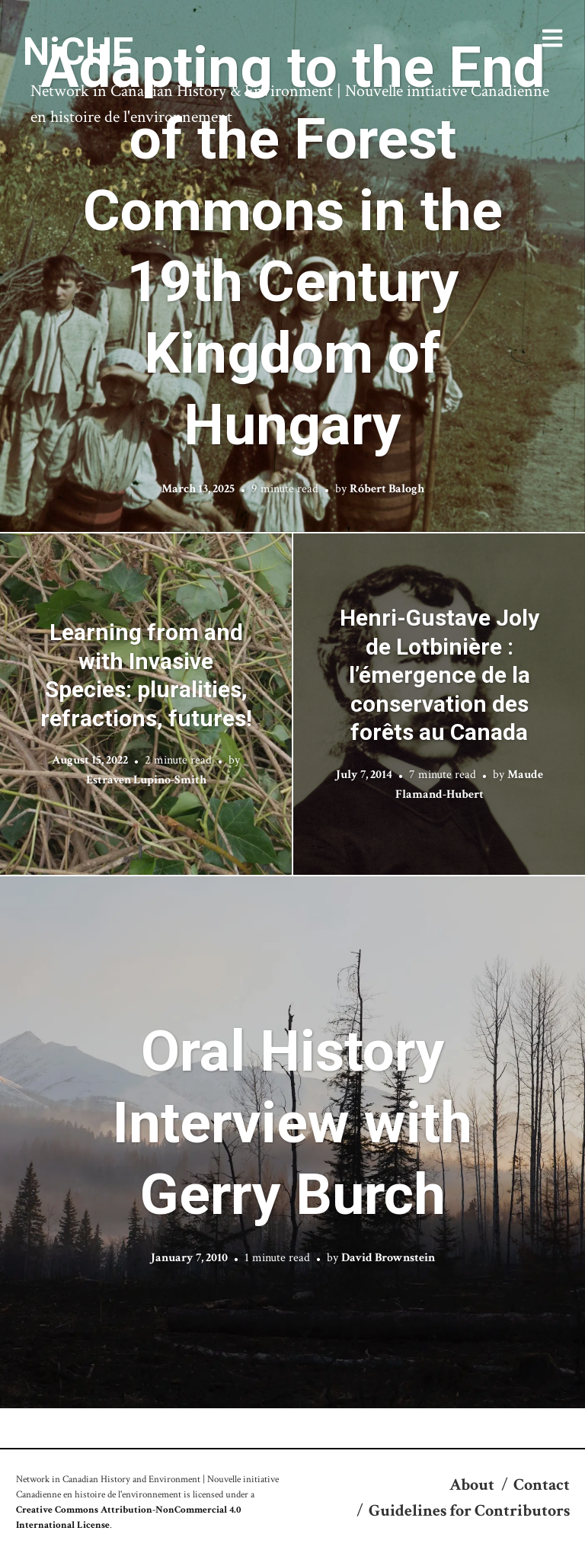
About (471, 1485)
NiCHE (78, 52)
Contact (541, 1485)
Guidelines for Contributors (469, 1511)
